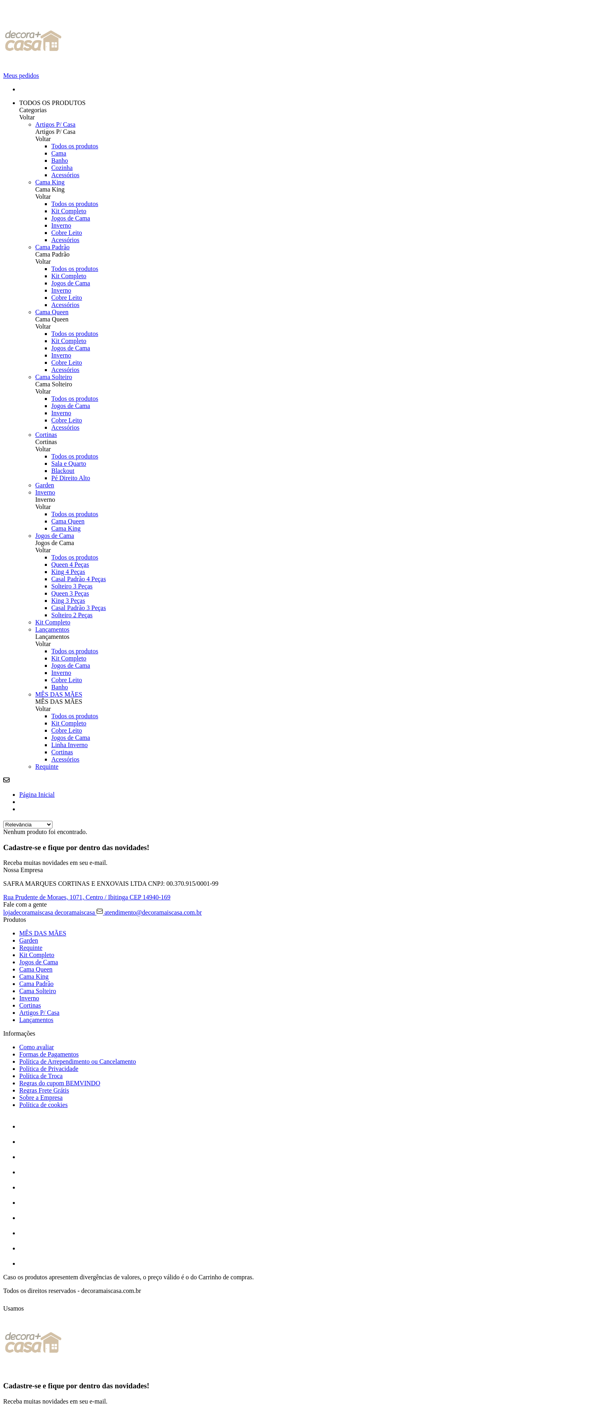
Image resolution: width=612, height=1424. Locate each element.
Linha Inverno (69, 744)
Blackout (62, 470)
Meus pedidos (21, 75)
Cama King (49, 182)
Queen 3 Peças (70, 593)
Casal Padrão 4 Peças (78, 579)
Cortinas (46, 434)
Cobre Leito (66, 232)
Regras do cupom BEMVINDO (59, 1083)
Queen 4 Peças (70, 564)
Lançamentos (52, 629)
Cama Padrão (52, 247)
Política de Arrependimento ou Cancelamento (77, 1061)
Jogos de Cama (70, 218)
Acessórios (65, 175)
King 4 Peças (68, 571)
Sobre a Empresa (40, 1097)
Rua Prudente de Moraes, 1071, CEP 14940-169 (87, 897)
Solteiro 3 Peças (72, 586)
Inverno (61, 225)
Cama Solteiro (53, 377)
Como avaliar (36, 1047)
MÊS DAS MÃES (58, 694)
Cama (58, 153)
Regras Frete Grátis (44, 1090)
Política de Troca (40, 1076)
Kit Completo (69, 211)
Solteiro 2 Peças (72, 615)
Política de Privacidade (49, 1068)
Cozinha (61, 167)
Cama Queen (51, 312)
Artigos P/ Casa (55, 124)
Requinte (46, 766)
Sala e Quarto (68, 463)
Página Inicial (36, 794)
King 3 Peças (68, 600)
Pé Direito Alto (70, 478)
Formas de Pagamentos (49, 1054)
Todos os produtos (74, 146)
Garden (44, 485)
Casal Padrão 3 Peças (78, 607)
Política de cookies (43, 1104)
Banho (59, 160)
